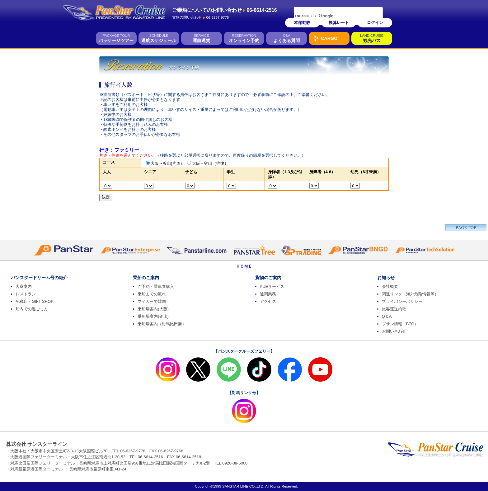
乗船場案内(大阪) (153, 309)
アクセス (268, 301)
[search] (330, 16)
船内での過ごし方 (32, 309)
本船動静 (302, 22)
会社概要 (390, 286)
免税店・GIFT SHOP (35, 301)
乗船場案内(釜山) (153, 316)
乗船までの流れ (152, 294)
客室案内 (24, 286)
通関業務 (268, 294)
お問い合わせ (394, 331)
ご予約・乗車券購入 (156, 286)
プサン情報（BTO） (400, 324)
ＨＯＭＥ (244, 266)
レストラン (26, 294)
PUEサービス (272, 286)
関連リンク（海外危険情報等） (410, 294)
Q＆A (387, 316)
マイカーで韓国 (152, 301)
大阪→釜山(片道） (167, 163)
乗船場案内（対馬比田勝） (162, 324)
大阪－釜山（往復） (210, 163)
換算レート (339, 22)
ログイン (375, 22)
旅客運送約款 (394, 309)
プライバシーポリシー (402, 301)
